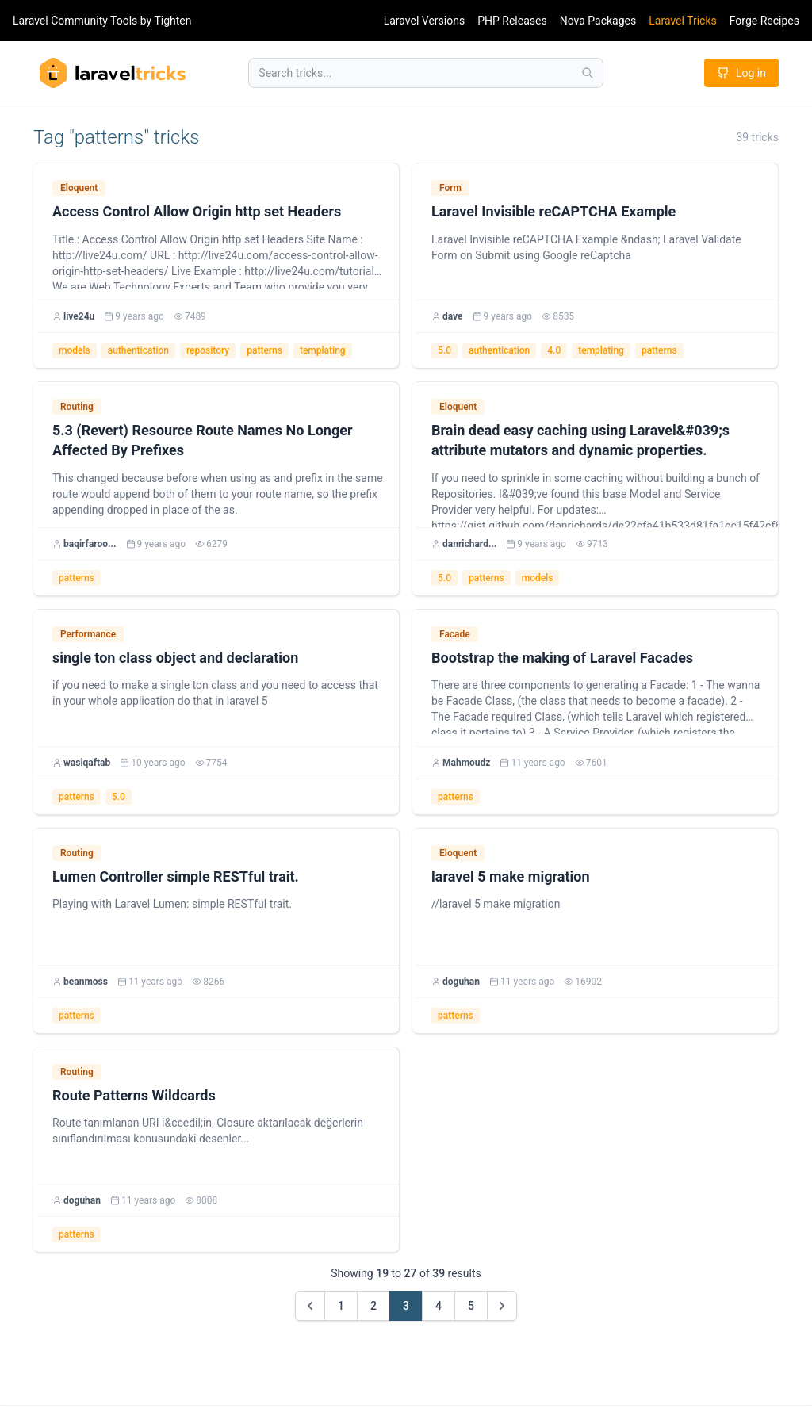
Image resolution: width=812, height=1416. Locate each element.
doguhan (461, 981)
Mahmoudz (466, 762)
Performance (88, 634)
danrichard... (469, 543)
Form (450, 187)
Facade (454, 634)
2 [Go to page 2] (373, 1305)
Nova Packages (598, 20)
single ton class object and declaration (175, 657)
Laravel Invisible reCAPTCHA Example (553, 211)
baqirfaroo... (90, 543)
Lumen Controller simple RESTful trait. (175, 876)
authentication (138, 350)
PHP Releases (512, 20)
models (74, 350)
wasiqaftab (86, 762)
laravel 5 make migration (510, 876)
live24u (78, 316)
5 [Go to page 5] (471, 1305)
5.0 (444, 350)
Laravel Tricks (683, 20)
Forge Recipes (764, 20)
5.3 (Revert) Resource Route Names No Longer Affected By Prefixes (202, 440)
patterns (264, 350)
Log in (741, 73)
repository (207, 350)
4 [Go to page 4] (438, 1305)
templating (323, 350)
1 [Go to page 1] (341, 1305)
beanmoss (85, 981)
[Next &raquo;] (502, 1306)
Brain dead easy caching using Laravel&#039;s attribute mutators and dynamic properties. (580, 440)
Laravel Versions (424, 20)
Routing (77, 406)
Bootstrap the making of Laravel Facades (562, 657)
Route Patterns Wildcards (134, 1095)
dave (452, 316)
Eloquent (79, 187)
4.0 (554, 350)
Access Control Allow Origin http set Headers (196, 211)
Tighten (172, 20)
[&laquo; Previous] (310, 1306)
